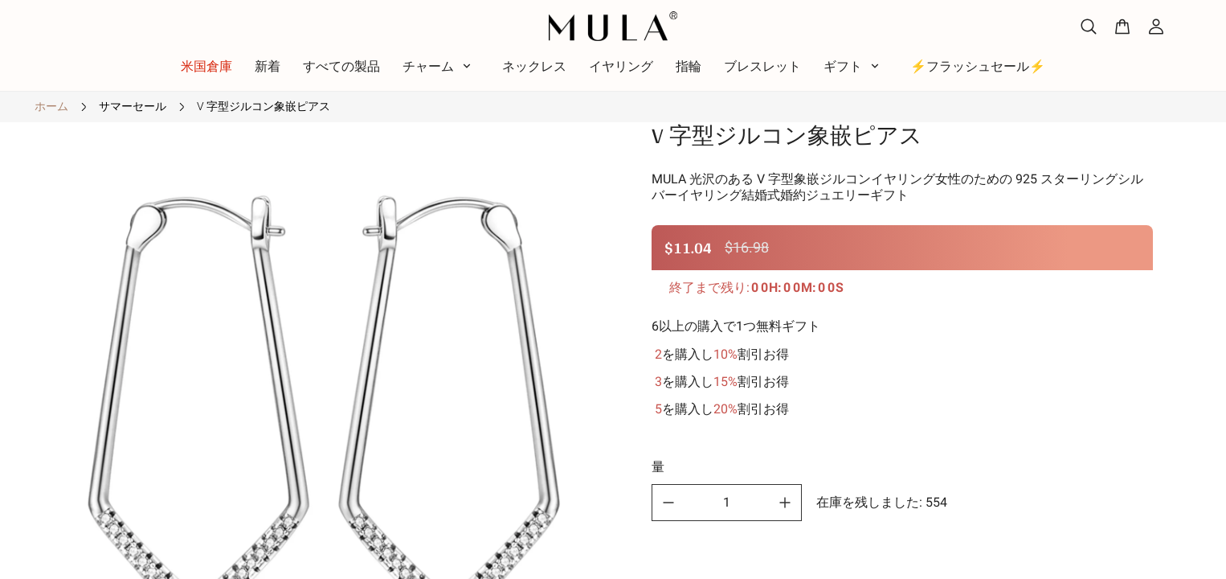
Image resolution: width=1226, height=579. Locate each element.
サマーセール (132, 106)
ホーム (51, 106)
